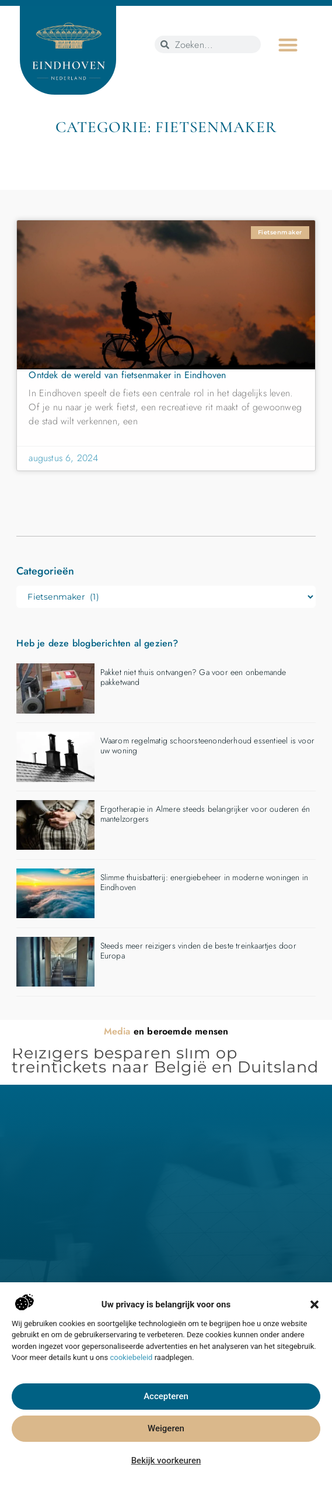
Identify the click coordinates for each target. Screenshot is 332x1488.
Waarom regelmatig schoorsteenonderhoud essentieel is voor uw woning (207, 745)
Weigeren (166, 1446)
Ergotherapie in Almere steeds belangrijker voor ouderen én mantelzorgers (205, 814)
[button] (314, 1322)
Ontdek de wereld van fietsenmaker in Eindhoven (127, 375)
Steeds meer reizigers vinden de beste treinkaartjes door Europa (198, 950)
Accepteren (166, 1414)
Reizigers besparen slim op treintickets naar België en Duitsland (165, 1060)
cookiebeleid (131, 1375)
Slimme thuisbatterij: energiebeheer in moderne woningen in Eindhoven (204, 882)
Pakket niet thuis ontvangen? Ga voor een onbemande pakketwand (193, 677)
